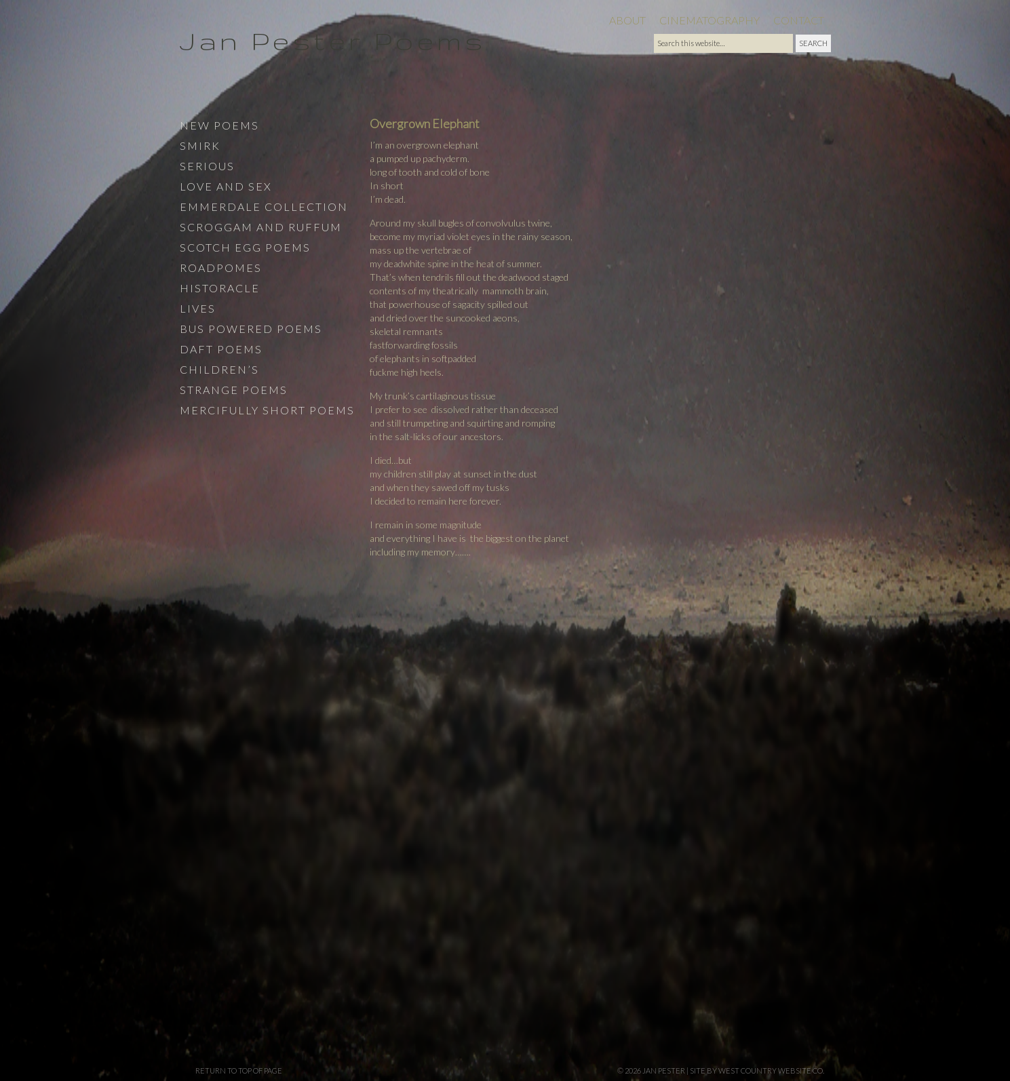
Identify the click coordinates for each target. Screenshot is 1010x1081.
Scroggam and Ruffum (261, 226)
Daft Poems (221, 348)
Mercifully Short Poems (267, 410)
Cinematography (709, 20)
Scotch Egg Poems (245, 247)
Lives (198, 308)
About (627, 20)
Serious (207, 165)
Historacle (220, 287)
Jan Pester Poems (333, 40)
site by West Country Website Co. (757, 1070)
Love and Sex (226, 186)
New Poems (219, 125)
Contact (798, 20)
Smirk (200, 145)
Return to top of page (238, 1070)
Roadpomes (221, 267)
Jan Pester (663, 1070)
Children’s (219, 369)
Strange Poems (234, 389)
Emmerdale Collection (264, 206)
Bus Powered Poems (251, 328)
